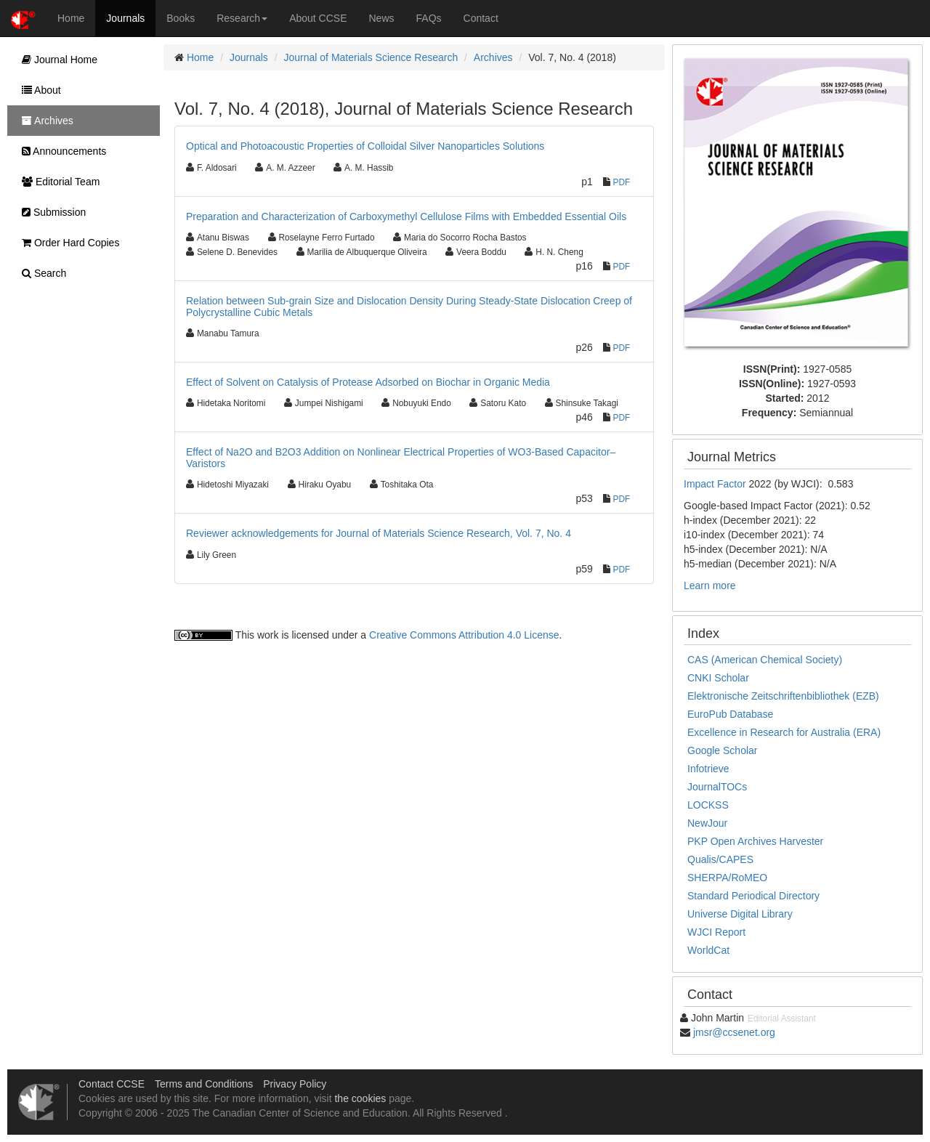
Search (40, 273)
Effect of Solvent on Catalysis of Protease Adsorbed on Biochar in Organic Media (368, 382)
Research (242, 18)
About (38, 90)
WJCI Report (716, 932)
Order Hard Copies (67, 242)
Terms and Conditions (204, 1084)
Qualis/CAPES (720, 859)
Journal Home (56, 59)
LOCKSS (708, 805)
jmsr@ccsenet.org (734, 1032)
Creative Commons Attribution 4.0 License (464, 635)
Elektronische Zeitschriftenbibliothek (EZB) (783, 696)
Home (70, 18)
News (382, 18)
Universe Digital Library (740, 914)
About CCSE (318, 18)
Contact (481, 18)
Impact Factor (716, 484)
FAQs (429, 18)
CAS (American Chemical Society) (764, 659)
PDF (622, 182)
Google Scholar (722, 750)
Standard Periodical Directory (753, 896)
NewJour (707, 823)
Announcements (60, 151)
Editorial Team (57, 181)
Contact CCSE (111, 1084)
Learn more (710, 585)
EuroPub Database (730, 714)
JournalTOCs (717, 787)
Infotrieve (708, 768)
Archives (493, 57)
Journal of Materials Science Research (371, 57)
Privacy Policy (294, 1084)
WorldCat (708, 950)
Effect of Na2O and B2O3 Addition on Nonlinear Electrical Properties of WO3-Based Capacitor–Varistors (400, 457)
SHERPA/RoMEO (727, 877)
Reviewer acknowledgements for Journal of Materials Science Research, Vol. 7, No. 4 (378, 533)
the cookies (360, 1098)
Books (180, 18)
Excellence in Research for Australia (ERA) (784, 732)
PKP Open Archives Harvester (755, 841)
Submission (50, 212)
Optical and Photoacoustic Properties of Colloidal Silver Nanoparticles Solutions (365, 146)
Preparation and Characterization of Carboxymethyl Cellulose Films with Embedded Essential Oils (406, 216)
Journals (125, 18)
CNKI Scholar (718, 678)
